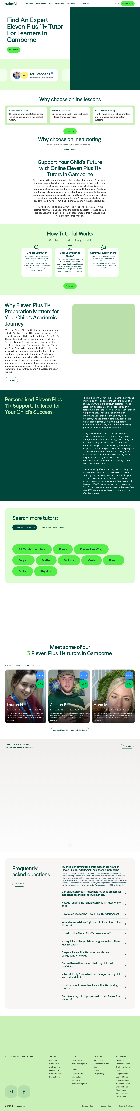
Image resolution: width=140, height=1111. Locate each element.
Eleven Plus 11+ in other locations (52, 527)
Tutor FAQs (75, 1080)
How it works (41, 4)
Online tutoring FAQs (79, 1064)
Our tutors (29, 4)
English (23, 560)
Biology (69, 560)
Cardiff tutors (121, 1097)
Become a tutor (77, 1074)
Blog (95, 1067)
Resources (84, 4)
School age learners (56, 4)
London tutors (121, 1060)
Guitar (22, 571)
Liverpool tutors (122, 1077)
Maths (46, 560)
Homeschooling (55, 1070)
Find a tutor (13, 50)
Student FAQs (76, 1060)
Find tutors (9, 665)
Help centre (98, 1060)
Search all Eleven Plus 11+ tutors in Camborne (70, 730)
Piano (63, 549)
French (113, 560)
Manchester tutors (123, 1064)
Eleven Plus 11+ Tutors (23, 665)
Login (117, 4)
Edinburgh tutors (122, 1093)
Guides (96, 1070)
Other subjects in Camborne (25, 527)
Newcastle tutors (122, 1080)
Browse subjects (55, 1074)
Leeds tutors (121, 1070)
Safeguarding (99, 1074)
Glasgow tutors (122, 1074)
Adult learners (72, 4)
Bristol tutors (121, 1090)
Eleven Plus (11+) (91, 549)
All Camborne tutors (32, 549)
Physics (45, 571)
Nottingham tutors (123, 1083)
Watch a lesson (70, 149)
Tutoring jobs (76, 1077)
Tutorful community (101, 1064)
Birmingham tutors (123, 1067)
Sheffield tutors (122, 1087)
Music (92, 560)
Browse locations (55, 1077)
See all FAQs (19, 884)
